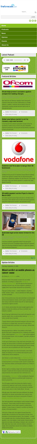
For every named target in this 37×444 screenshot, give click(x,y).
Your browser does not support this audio (16, 60)
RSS (34, 258)
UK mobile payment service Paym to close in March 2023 (18, 194)
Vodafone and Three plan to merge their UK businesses (17, 166)
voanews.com (12, 276)
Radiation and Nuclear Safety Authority (11, 398)
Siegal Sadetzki (19, 334)
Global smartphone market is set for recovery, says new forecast (15, 120)
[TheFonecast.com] (8, 6)
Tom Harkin (30, 316)
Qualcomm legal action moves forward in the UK (18, 233)
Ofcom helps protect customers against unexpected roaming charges (16, 92)
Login (33, 17)
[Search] (28, 11)
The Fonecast (13, 112)
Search (35, 12)
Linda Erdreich (14, 376)
